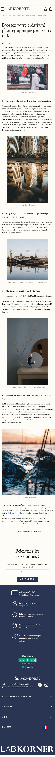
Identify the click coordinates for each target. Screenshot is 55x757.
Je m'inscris (27, 579)
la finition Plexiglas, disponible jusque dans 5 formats (28, 513)
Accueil (5, 16)
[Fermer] (51, 3)
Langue (6, 727)
